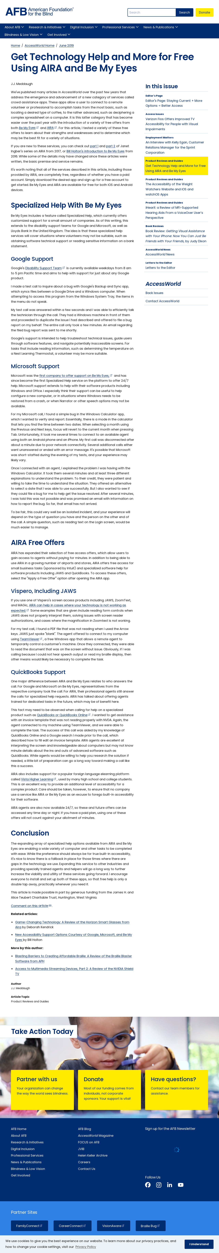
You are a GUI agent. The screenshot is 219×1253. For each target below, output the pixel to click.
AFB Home (18, 1129)
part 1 (94, 146)
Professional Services (118, 27)
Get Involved (57, 35)
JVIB (81, 1149)
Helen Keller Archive (92, 1155)
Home (15, 45)
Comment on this (31, 906)
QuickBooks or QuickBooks (64, 715)
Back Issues (154, 293)
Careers (84, 1162)
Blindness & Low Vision (22, 35)
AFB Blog (84, 1129)
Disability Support (45, 268)
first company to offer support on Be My (76, 375)
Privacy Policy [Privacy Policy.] (85, 1247)
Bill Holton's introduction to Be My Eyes (96, 151)
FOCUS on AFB (88, 1142)
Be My (29, 128)
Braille (150, 1226)
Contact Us (86, 1169)
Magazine (95, 1135)
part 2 (110, 146)
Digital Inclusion (82, 27)
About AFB (12, 27)
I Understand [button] (199, 1244)
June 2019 (66, 45)
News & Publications (159, 27)
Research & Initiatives (45, 27)
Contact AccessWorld (162, 301)
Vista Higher (39, 779)
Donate (204, 12)
